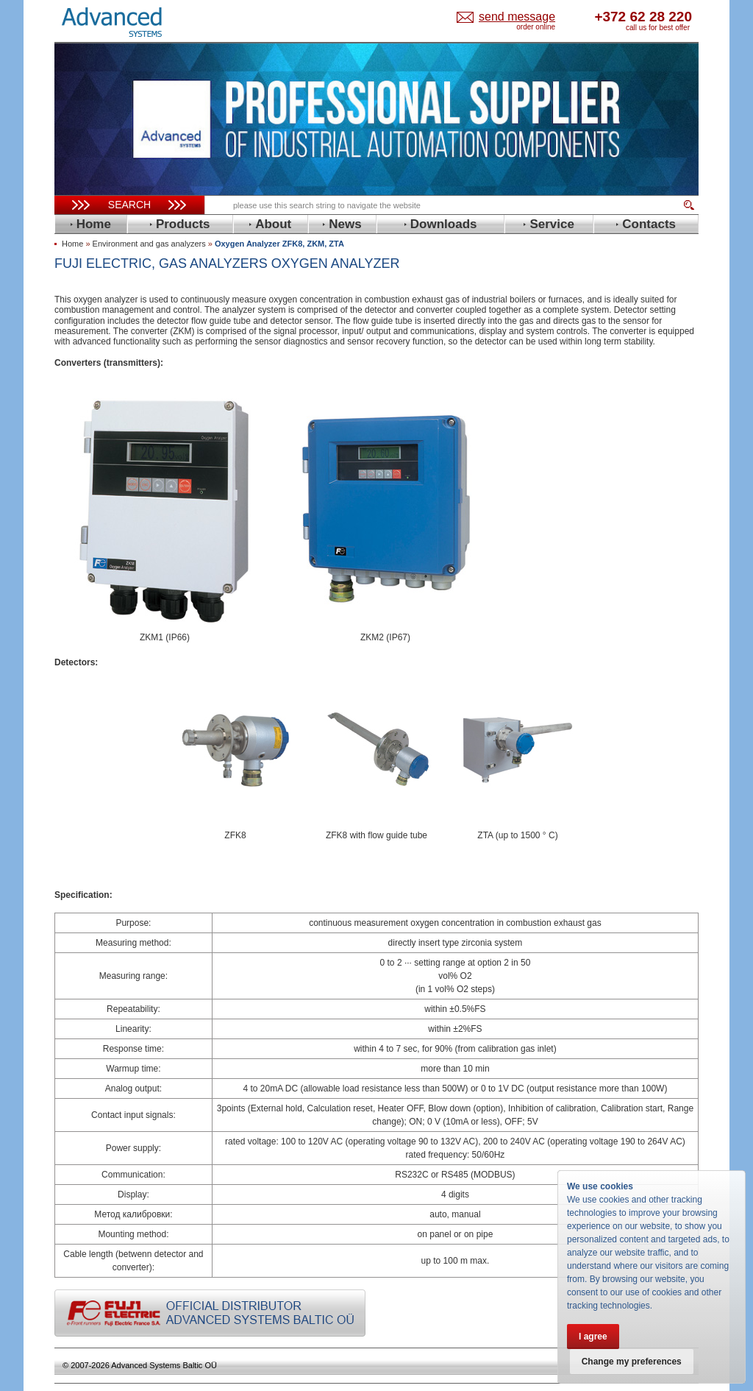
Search (129, 204)
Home (72, 243)
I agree (593, 1336)
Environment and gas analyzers (149, 243)
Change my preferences (632, 1361)
